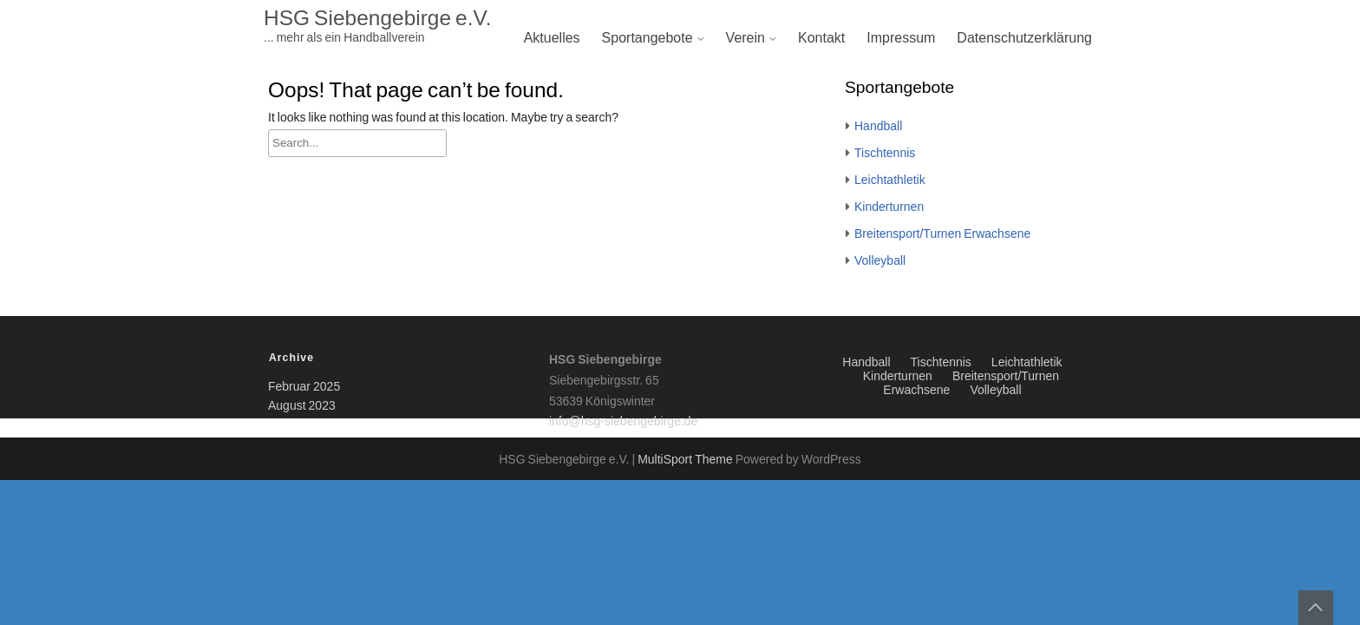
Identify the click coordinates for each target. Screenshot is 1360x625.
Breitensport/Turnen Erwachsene (942, 234)
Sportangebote (647, 38)
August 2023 (302, 406)
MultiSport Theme (687, 460)
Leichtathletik (889, 180)
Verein (745, 38)
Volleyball (880, 261)
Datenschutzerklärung (1024, 38)
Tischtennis (884, 154)
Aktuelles (552, 38)
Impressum (900, 38)
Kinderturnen (889, 207)
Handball (878, 127)
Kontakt (821, 38)
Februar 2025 (304, 387)
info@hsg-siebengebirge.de (623, 422)
